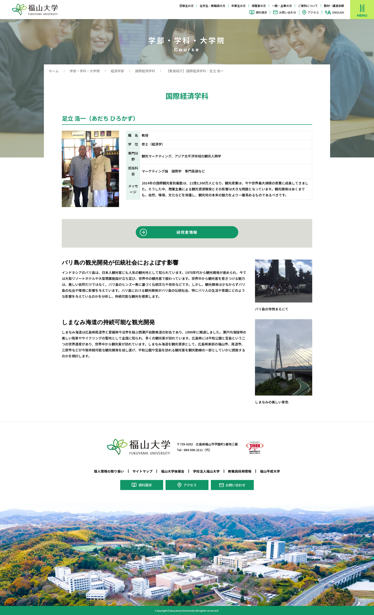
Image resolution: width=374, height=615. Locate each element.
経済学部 (117, 70)
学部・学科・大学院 (85, 70)
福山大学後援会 (172, 471)
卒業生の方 (238, 6)
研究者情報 (187, 232)
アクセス (313, 12)
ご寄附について (308, 6)
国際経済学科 (145, 70)
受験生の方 (186, 6)
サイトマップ (143, 471)
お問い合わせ (287, 12)
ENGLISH (338, 12)
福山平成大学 (270, 471)
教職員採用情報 (239, 471)
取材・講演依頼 (334, 6)
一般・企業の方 (282, 6)
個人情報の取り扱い (109, 471)
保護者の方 (259, 6)
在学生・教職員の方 (212, 6)
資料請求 (261, 12)
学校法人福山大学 (206, 471)
